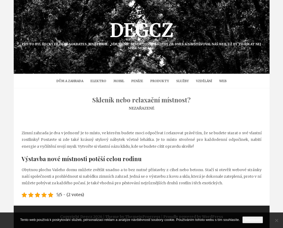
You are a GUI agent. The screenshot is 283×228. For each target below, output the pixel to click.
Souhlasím (252, 220)
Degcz (142, 34)
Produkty (159, 81)
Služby (182, 81)
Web (223, 81)
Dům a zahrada (69, 81)
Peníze (137, 81)
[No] (276, 220)
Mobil (118, 81)
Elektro (98, 81)
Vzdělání (204, 81)
